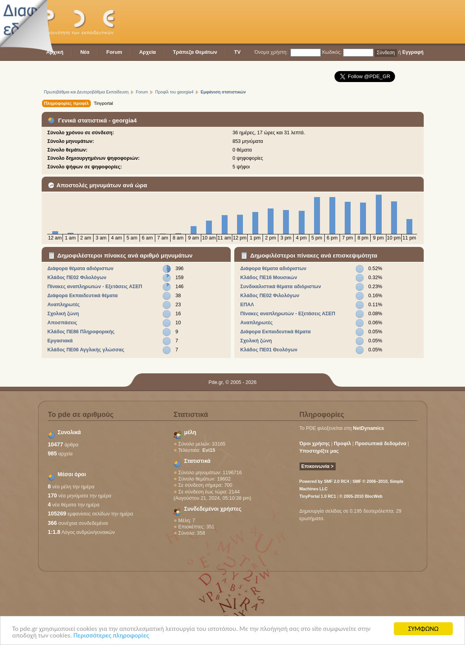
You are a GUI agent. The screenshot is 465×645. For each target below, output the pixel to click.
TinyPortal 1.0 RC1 (318, 496)
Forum (114, 52)
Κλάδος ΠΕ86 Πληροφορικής (80, 331)
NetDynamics (368, 428)
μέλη (190, 432)
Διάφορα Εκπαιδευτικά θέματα (82, 295)
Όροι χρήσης (315, 443)
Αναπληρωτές (63, 304)
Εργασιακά (60, 341)
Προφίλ (342, 443)
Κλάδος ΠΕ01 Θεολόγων (268, 350)
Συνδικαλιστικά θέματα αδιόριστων (280, 286)
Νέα (84, 52)
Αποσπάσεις (62, 322)
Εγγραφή (412, 52)
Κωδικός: (332, 52)
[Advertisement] (281, 21)
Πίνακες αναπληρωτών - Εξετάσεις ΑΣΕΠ (94, 286)
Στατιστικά (197, 461)
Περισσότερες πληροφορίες (111, 636)
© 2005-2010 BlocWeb (361, 496)
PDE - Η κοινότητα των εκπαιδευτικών (81, 21)
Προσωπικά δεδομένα (380, 443)
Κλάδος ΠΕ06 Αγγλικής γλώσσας (85, 350)
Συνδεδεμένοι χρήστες (213, 509)
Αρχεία (147, 52)
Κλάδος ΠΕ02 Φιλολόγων (76, 277)
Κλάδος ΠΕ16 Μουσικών (268, 277)
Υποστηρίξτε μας (319, 451)
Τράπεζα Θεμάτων (195, 52)
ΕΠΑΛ (247, 304)
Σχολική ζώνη (63, 313)
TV (237, 52)
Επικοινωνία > (317, 466)
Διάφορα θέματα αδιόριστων (80, 268)
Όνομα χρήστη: (271, 52)
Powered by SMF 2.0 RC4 (324, 481)
